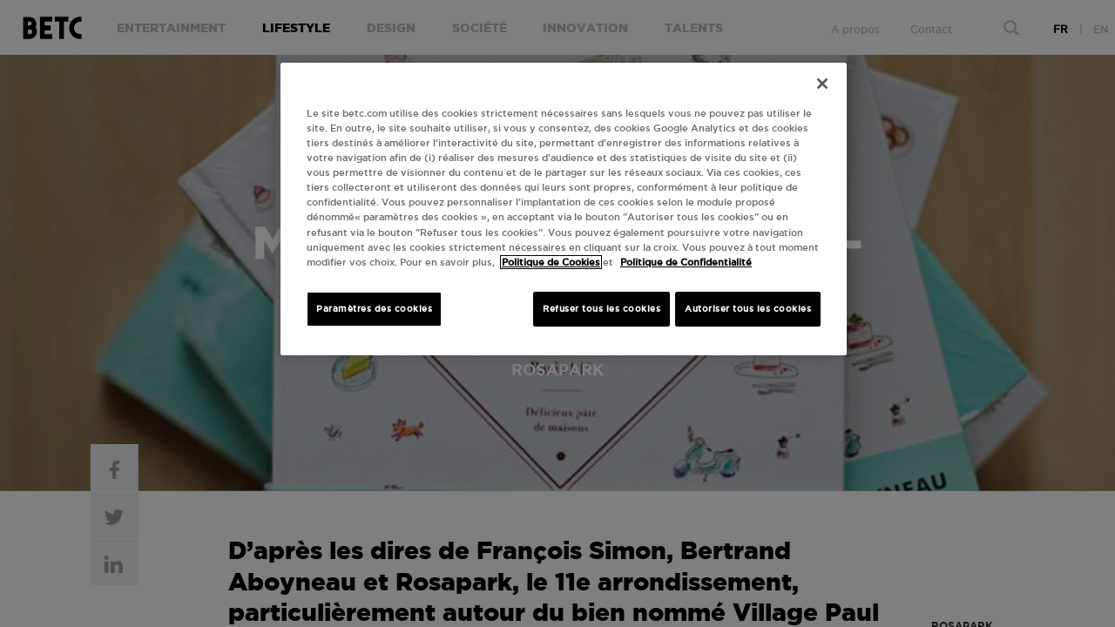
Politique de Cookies (551, 262)
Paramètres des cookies (374, 309)
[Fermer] (822, 83)
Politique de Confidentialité (686, 262)
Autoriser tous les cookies (748, 309)
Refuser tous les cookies (601, 309)
